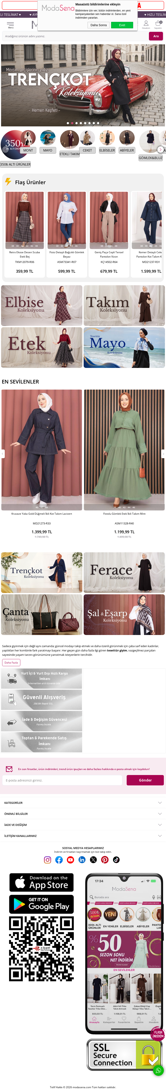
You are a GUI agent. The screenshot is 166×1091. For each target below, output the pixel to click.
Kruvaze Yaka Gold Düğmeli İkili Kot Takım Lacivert (41, 514)
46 (31, 246)
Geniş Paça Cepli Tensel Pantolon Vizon (109, 254)
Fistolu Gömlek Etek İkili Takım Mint (124, 514)
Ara (156, 36)
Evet (122, 25)
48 (36, 246)
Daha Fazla (11, 654)
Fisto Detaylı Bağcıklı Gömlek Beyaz (66, 254)
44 (27, 246)
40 (17, 246)
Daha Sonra (99, 25)
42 (22, 246)
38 (12, 246)
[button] (160, 149)
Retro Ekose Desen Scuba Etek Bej (24, 254)
